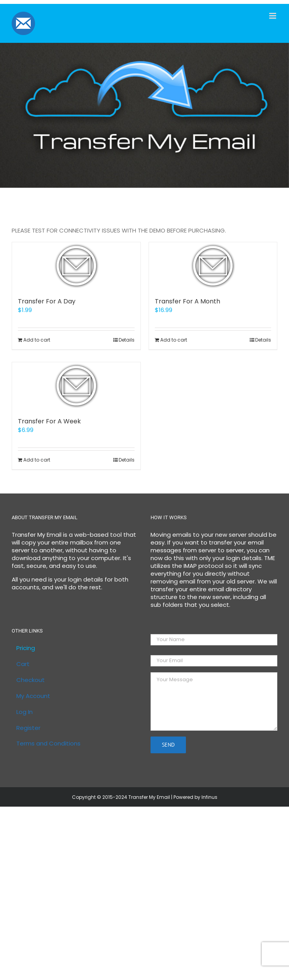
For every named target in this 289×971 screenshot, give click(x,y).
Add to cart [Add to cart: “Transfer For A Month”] (173, 340)
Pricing (25, 648)
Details (127, 340)
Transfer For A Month (187, 301)
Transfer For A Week (49, 421)
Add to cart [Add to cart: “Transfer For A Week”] (36, 459)
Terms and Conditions (48, 743)
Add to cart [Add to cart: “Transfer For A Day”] (36, 340)
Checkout (30, 680)
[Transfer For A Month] (213, 265)
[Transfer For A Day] (76, 265)
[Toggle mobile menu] (273, 16)
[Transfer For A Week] (76, 385)
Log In (24, 712)
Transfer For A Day (46, 301)
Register (28, 728)
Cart (23, 664)
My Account (33, 696)
